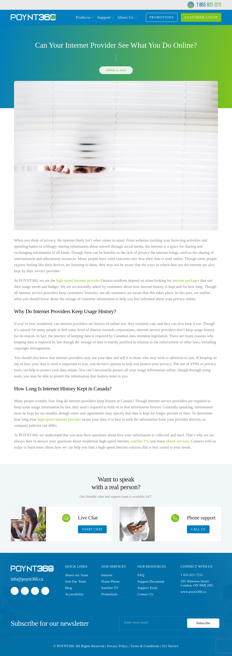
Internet (106, 575)
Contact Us (145, 594)
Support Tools (147, 588)
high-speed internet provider (78, 280)
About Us (125, 17)
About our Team (76, 575)
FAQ (141, 575)
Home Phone (110, 581)
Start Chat (92, 529)
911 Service (170, 646)
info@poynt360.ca (27, 578)
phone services (177, 441)
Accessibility (74, 594)
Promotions (162, 17)
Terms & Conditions (144, 646)
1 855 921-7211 (208, 4)
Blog (68, 588)
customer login (201, 17)
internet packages (185, 280)
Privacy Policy (117, 646)
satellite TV (139, 441)
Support (104, 17)
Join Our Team (75, 581)
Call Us (198, 529)
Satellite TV (109, 588)
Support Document (151, 581)
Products (83, 17)
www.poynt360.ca (193, 592)
